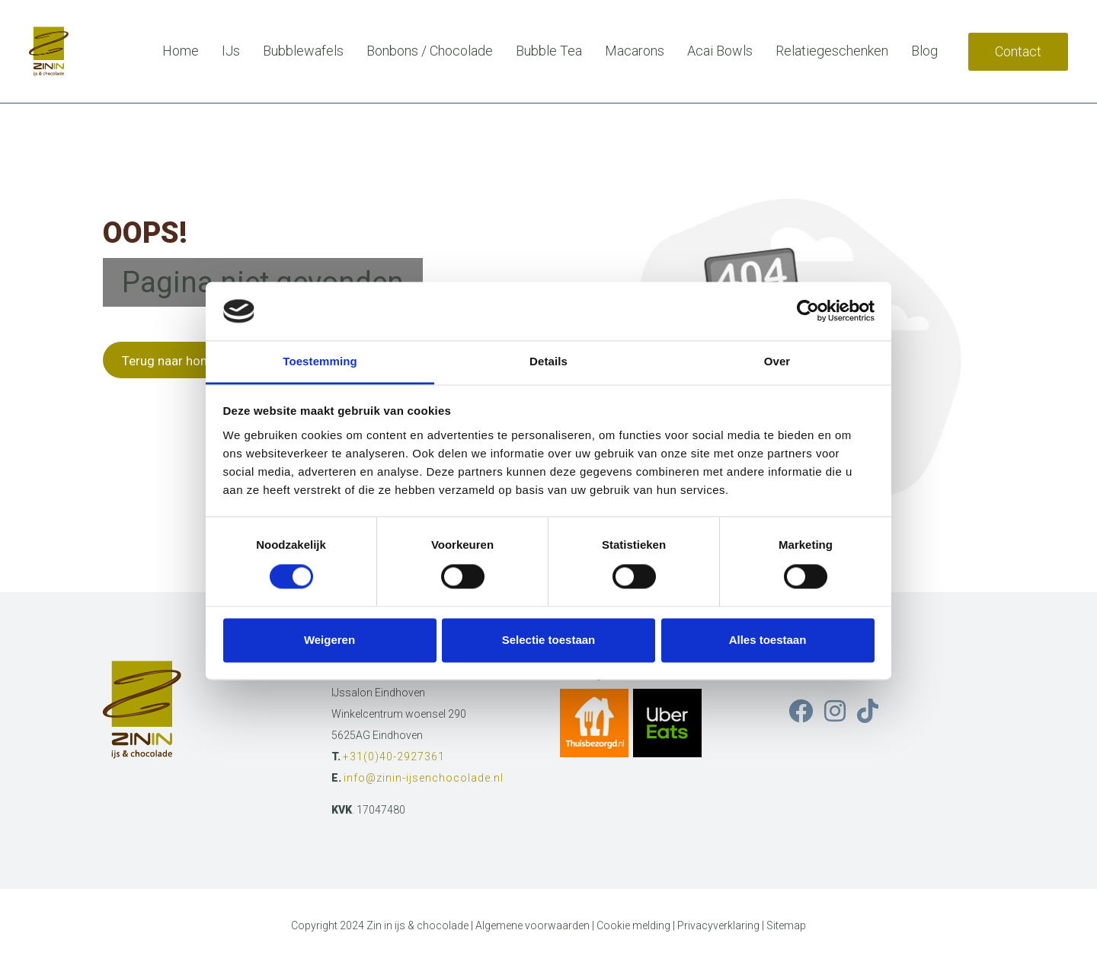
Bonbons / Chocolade (429, 51)
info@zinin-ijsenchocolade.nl (424, 778)
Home (180, 51)
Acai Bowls (720, 51)
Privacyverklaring (718, 925)
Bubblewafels (303, 51)
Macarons (634, 51)
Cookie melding (633, 925)
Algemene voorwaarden (532, 925)
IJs (231, 51)
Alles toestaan (768, 639)
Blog (924, 51)
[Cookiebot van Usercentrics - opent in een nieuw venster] (808, 311)
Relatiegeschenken (832, 51)
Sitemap (786, 925)
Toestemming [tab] (320, 361)
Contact (1018, 51)
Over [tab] (777, 361)
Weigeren (329, 639)
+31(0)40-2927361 (394, 756)
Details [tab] (548, 361)
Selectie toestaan (549, 639)
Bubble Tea (549, 51)
